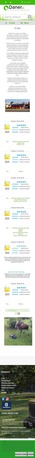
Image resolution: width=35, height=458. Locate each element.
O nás (3, 378)
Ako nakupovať (5, 380)
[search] (29, 17)
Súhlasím (31, 454)
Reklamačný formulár (7, 387)
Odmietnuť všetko (21, 454)
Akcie (2, 390)
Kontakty (4, 392)
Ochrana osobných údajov (9, 385)
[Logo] (16, 9)
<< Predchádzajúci (11, 310)
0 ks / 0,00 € (27, 2)
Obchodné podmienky (7, 383)
